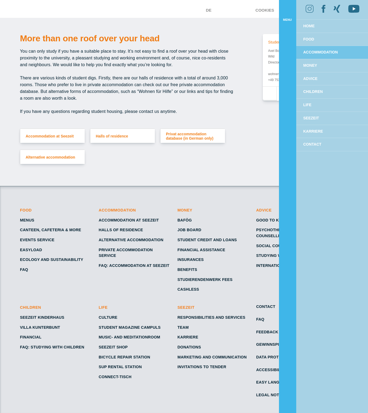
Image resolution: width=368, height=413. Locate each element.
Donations (190, 347)
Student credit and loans (207, 240)
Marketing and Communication (212, 357)
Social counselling (279, 246)
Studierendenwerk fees (204, 279)
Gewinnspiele (271, 344)
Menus (27, 220)
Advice (264, 210)
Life (103, 307)
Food (26, 210)
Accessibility (271, 370)
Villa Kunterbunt (40, 327)
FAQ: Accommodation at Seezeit (135, 265)
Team (183, 327)
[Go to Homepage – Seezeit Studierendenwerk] (169, 9)
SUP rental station (120, 367)
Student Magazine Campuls (130, 327)
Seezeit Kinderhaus (42, 317)
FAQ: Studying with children (52, 347)
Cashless (188, 289)
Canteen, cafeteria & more (50, 230)
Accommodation (118, 210)
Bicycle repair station (124, 357)
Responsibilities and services (212, 317)
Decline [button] (288, 34)
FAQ (24, 269)
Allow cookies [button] (336, 34)
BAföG (185, 220)
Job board (189, 230)
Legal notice (271, 395)
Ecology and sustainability (52, 259)
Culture (108, 317)
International (272, 265)
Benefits (187, 269)
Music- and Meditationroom (130, 337)
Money (185, 210)
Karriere (187, 337)
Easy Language (272, 382)
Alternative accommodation (131, 240)
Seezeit (187, 307)
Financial (30, 337)
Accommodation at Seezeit (129, 220)
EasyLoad (30, 250)
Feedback (266, 332)
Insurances (190, 259)
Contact (266, 306)
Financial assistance (202, 250)
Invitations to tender (202, 367)
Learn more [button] (339, 20)
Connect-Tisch (115, 377)
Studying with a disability (285, 255)
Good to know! (273, 220)
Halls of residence (121, 230)
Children (30, 307)
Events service (37, 240)
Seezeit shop (113, 347)
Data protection (275, 357)
